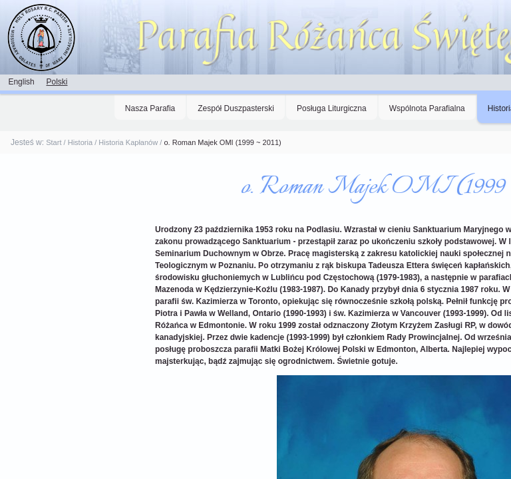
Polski (56, 81)
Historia (80, 142)
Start (53, 142)
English (21, 81)
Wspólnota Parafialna (427, 108)
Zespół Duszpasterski (236, 108)
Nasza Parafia (150, 108)
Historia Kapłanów (128, 142)
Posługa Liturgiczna (332, 108)
